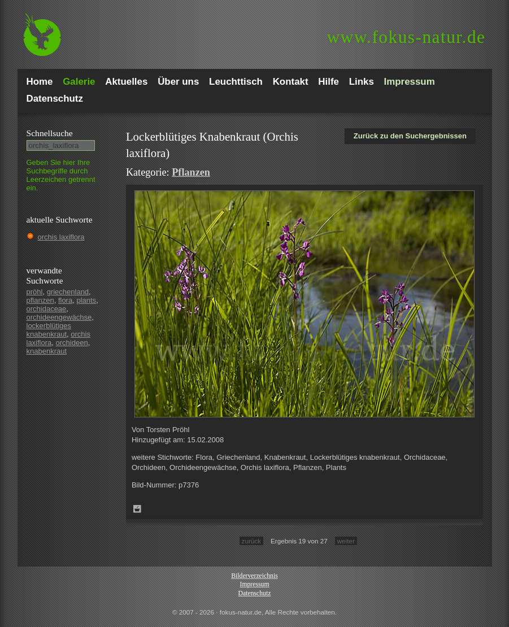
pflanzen (40, 300)
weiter (346, 541)
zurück (251, 541)
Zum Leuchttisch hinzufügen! (137, 509)
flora (65, 300)
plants (86, 300)
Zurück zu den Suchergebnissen (410, 136)
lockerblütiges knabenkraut (49, 329)
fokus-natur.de (406, 37)
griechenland (68, 292)
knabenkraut (47, 351)
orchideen (72, 342)
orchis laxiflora (61, 237)
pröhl (35, 292)
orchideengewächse (59, 317)
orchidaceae (47, 308)
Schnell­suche (50, 133)
